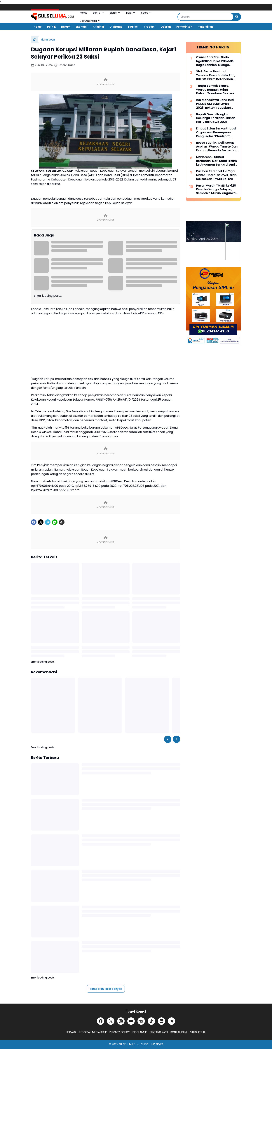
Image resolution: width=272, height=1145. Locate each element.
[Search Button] (237, 16)
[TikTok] (151, 1021)
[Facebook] (33, 522)
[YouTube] (131, 1021)
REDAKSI (71, 1032)
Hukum (65, 27)
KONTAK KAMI (178, 1032)
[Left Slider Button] (167, 739)
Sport (146, 13)
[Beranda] (34, 39)
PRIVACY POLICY (119, 1032)
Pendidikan (205, 27)
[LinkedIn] (161, 1021)
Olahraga (116, 27)
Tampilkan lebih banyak (106, 989)
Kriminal (98, 27)
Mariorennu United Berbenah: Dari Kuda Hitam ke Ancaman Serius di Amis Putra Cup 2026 (216, 161)
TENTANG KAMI (158, 1032)
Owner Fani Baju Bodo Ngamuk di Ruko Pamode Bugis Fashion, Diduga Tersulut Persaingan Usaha (216, 61)
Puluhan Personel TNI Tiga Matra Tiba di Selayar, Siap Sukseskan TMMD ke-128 (216, 175)
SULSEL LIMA (126, 1044)
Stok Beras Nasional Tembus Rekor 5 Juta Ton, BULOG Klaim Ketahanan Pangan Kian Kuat (215, 75)
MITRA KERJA (197, 1032)
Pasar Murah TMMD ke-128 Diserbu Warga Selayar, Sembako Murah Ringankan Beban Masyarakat (216, 189)
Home (83, 13)
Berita (98, 13)
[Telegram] (47, 522)
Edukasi (133, 27)
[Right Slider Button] (176, 739)
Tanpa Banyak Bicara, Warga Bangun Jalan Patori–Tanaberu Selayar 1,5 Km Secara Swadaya (215, 89)
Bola (131, 13)
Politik (51, 27)
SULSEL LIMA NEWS (152, 1044)
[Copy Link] (61, 522)
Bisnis (115, 13)
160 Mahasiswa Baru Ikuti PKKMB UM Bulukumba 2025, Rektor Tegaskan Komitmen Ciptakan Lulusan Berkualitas (215, 104)
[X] (40, 522)
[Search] (205, 16)
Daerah (166, 27)
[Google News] (141, 1021)
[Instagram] (121, 1021)
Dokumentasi (90, 21)
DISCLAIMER (139, 1032)
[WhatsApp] (54, 522)
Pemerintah (184, 27)
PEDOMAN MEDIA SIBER (93, 1032)
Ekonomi (81, 27)
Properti (149, 27)
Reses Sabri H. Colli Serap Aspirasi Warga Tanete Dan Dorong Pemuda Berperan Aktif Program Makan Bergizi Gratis (217, 146)
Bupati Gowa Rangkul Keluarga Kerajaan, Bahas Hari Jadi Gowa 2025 (215, 118)
